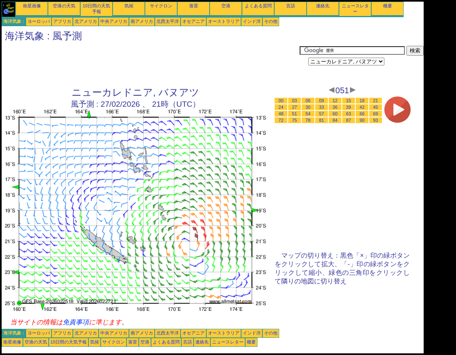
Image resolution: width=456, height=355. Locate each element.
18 (362, 100)
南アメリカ (142, 21)
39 (348, 107)
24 (281, 107)
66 (362, 113)
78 (308, 120)
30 (308, 107)
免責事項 (76, 322)
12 (335, 100)
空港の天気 (64, 5)
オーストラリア (223, 21)
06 (308, 100)
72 (281, 120)
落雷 (193, 5)
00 (281, 100)
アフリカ (62, 21)
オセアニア (193, 21)
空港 (225, 5)
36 (335, 107)
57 (321, 113)
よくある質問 (258, 5)
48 (281, 113)
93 (375, 120)
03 (294, 100)
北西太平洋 (167, 21)
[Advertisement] (151, 64)
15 (348, 100)
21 (375, 100)
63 (348, 113)
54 (308, 113)
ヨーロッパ (38, 21)
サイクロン (161, 5)
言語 (290, 5)
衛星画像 (32, 5)
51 (294, 113)
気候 (128, 5)
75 (294, 120)
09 (321, 100)
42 (362, 107)
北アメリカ (85, 21)
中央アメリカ (113, 21)
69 (375, 113)
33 (321, 107)
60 (335, 113)
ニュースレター (228, 341)
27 (294, 107)
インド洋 (252, 21)
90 (362, 120)
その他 (271, 21)
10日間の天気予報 (68, 341)
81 (321, 120)
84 (335, 120)
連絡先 (323, 5)
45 (375, 107)
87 (348, 120)
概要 (387, 5)
